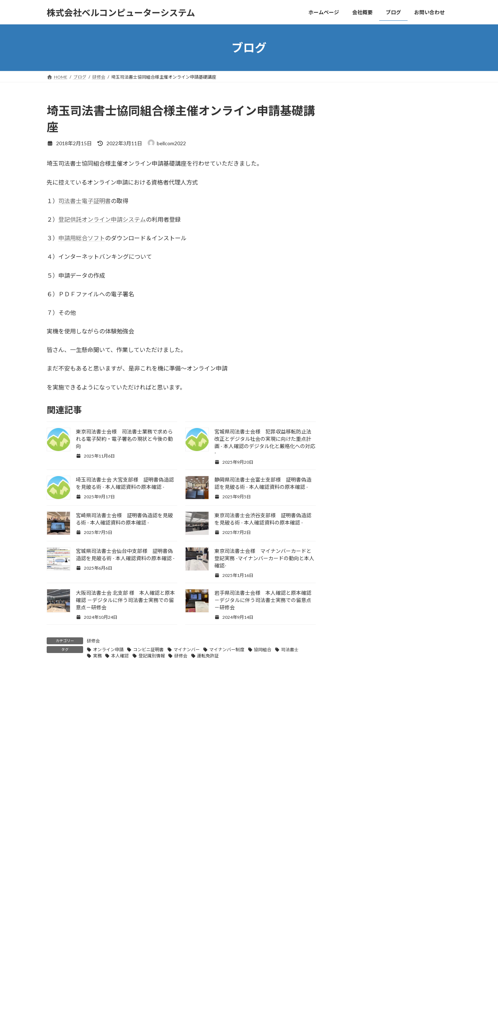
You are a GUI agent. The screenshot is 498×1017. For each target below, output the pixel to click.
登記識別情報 (152, 655)
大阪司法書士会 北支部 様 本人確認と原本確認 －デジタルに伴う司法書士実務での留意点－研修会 (125, 600)
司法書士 (290, 649)
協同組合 (262, 649)
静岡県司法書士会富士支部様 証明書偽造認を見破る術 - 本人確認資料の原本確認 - (412, 264)
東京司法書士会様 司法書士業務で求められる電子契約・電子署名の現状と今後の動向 (124, 438)
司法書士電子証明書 (84, 200)
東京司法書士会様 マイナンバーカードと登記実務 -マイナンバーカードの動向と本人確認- (264, 558)
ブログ (150, 888)
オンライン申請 (108, 649)
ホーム (60, 888)
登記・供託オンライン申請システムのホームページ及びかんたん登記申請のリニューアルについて (397, 753)
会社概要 (89, 888)
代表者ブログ (365, 694)
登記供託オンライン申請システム (102, 219)
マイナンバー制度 (226, 649)
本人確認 (120, 655)
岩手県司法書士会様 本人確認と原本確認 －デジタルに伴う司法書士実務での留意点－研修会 (262, 600)
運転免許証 (208, 655)
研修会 (93, 641)
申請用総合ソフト (81, 237)
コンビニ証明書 (148, 649)
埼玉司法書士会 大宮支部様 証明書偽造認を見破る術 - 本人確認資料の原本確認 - (412, 223)
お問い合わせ (185, 888)
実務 (97, 655)
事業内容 (121, 888)
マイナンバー (187, 649)
